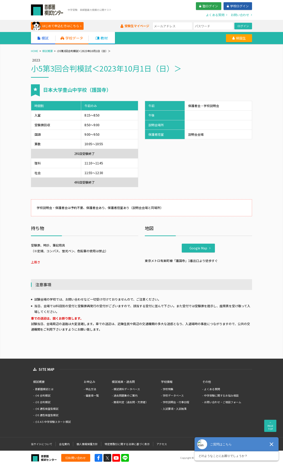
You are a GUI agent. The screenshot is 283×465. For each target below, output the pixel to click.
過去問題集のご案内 (126, 395)
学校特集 (168, 389)
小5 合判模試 (42, 402)
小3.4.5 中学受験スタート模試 (53, 422)
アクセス (162, 444)
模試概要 (47, 51)
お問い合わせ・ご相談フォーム (222, 402)
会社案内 (64, 444)
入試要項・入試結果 (175, 408)
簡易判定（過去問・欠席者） (131, 402)
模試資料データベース (127, 389)
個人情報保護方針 (87, 444)
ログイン (243, 26)
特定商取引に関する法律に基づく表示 (127, 444)
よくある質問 (212, 389)
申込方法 (91, 389)
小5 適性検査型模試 (46, 415)
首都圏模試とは (44, 389)
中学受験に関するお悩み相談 (221, 395)
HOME (34, 51)
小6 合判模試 (42, 395)
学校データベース (173, 395)
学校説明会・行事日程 (176, 402)
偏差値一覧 (92, 395)
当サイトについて (41, 444)
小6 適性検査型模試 (46, 408)
